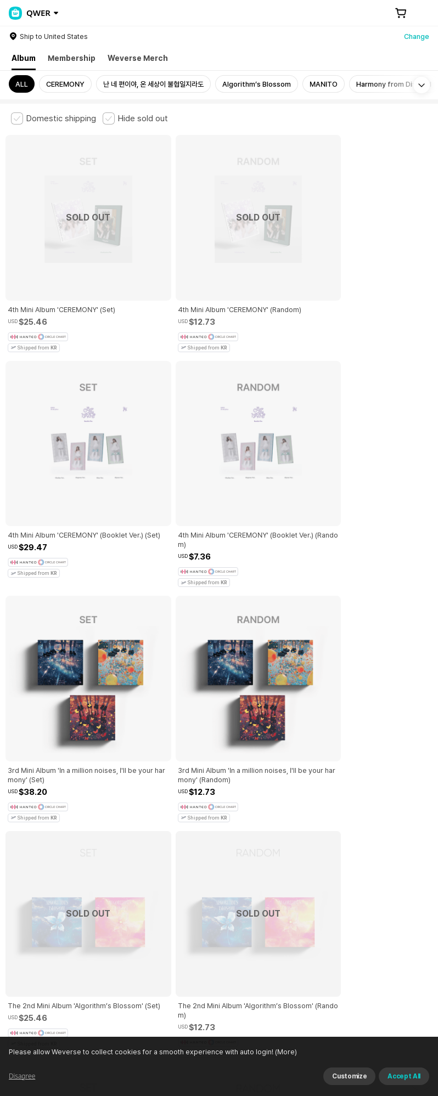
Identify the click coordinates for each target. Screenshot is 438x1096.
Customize (349, 1076)
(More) (285, 1052)
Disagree (22, 1076)
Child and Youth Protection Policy (267, 882)
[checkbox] (53, 118)
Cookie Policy (410, 882)
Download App (399, 1025)
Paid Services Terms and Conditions (145, 882)
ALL (21, 84)
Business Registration (177, 943)
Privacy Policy (354, 882)
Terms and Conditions (41, 882)
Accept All (404, 1076)
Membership (72, 58)
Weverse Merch (138, 58)
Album (24, 58)
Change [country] (416, 36)
